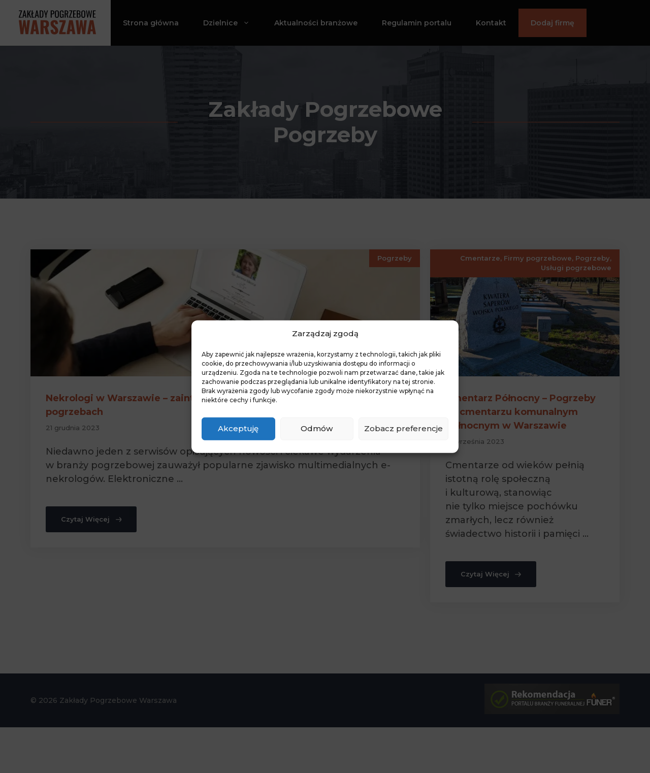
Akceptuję (238, 428)
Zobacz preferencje (403, 428)
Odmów (317, 428)
